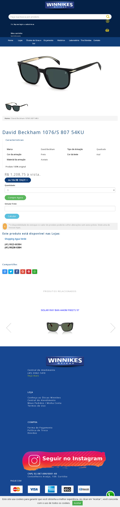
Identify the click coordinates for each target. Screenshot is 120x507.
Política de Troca (38, 430)
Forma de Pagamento (40, 427)
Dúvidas (32, 433)
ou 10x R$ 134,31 (18, 179)
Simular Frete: (11, 204)
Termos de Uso (37, 405)
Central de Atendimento (42, 400)
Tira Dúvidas (86, 40)
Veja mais (33, 375)
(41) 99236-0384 (13, 247)
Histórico (61, 40)
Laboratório (74, 40)
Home (10, 40)
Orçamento (48, 40)
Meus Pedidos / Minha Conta (45, 403)
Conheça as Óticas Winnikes (44, 397)
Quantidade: (10, 185)
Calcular (12, 216)
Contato (96, 40)
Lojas (20, 40)
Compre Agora (15, 197)
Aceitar (77, 503)
